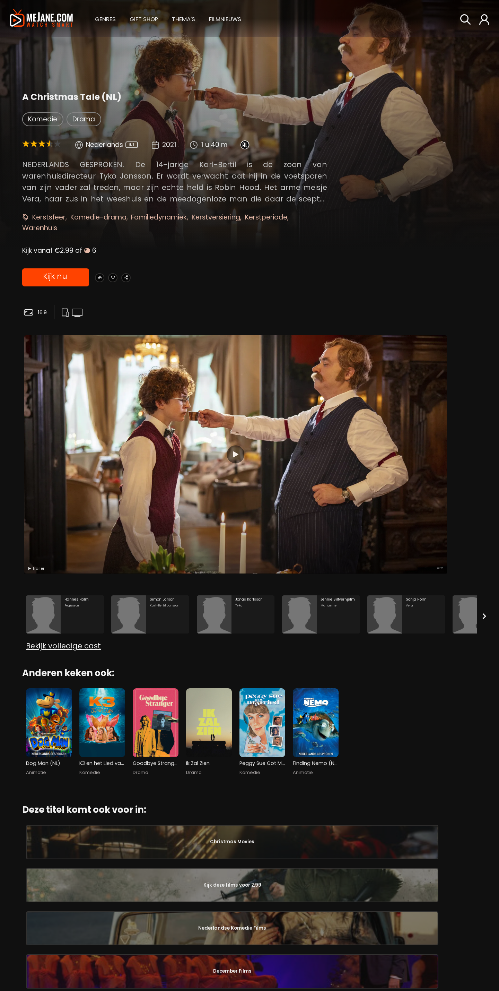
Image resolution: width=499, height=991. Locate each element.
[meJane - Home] (41, 18)
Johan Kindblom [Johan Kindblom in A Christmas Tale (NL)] (426, 907)
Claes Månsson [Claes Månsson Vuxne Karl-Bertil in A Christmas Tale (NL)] (67, 933)
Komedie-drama (98, 217)
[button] (105, 18)
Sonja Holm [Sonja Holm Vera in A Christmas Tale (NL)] (67, 957)
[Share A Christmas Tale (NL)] (153, 277)
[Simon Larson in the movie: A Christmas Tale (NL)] (150, 476)
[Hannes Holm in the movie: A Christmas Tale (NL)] (65, 476)
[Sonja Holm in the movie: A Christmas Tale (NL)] (406, 476)
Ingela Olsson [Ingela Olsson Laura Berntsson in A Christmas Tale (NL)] (159, 936)
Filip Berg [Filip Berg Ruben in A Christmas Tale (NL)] (159, 842)
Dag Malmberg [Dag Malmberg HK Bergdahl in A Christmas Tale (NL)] (159, 866)
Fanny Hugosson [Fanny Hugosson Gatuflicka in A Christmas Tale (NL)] (252, 936)
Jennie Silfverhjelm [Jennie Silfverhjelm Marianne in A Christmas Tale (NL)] (67, 909)
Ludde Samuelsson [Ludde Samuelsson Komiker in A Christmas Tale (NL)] (252, 842)
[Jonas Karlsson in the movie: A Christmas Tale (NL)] (236, 476)
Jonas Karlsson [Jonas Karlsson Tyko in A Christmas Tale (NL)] (67, 886)
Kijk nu (55, 278)
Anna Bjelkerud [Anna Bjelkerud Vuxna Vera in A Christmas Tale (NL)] (346, 966)
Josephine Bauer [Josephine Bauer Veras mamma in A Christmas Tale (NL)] (67, 980)
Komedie (42, 119)
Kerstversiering (216, 217)
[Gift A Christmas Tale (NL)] (104, 277)
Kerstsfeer (48, 217)
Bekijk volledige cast (63, 525)
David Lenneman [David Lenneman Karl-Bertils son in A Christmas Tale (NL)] (252, 913)
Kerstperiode (266, 217)
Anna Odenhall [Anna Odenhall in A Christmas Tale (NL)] (424, 943)
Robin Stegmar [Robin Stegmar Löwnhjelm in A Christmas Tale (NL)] (159, 959)
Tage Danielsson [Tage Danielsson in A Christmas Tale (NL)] (426, 895)
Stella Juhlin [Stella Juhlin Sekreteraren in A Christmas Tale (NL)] (252, 866)
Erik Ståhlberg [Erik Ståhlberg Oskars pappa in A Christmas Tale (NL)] (252, 889)
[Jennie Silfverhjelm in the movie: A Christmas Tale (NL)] (321, 476)
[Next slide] (484, 477)
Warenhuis (39, 228)
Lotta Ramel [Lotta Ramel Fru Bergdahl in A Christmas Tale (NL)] (159, 889)
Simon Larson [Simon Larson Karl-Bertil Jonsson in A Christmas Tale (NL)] (67, 863)
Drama (83, 119)
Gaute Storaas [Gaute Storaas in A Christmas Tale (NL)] (422, 859)
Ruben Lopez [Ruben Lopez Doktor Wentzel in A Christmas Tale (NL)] (159, 913)
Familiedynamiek (159, 217)
